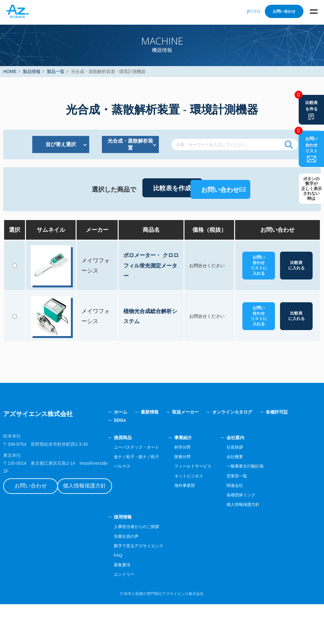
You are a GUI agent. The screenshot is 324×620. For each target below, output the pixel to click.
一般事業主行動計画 (271, 481)
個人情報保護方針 (96, 495)
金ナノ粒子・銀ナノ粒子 (156, 472)
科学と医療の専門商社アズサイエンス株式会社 (164, 609)
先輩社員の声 (145, 552)
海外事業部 (207, 501)
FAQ (136, 571)
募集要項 (141, 580)
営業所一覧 (262, 491)
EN (257, 11)
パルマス (141, 481)
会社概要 (260, 472)
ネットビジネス (211, 491)
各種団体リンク (266, 510)
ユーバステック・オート (156, 462)
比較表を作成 (139, 206)
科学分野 (205, 462)
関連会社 (260, 501)
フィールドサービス (216, 481)
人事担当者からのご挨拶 (156, 542)
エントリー (143, 590)
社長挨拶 (260, 462)
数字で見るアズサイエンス (158, 561)
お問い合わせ (284, 11)
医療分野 (205, 472)
